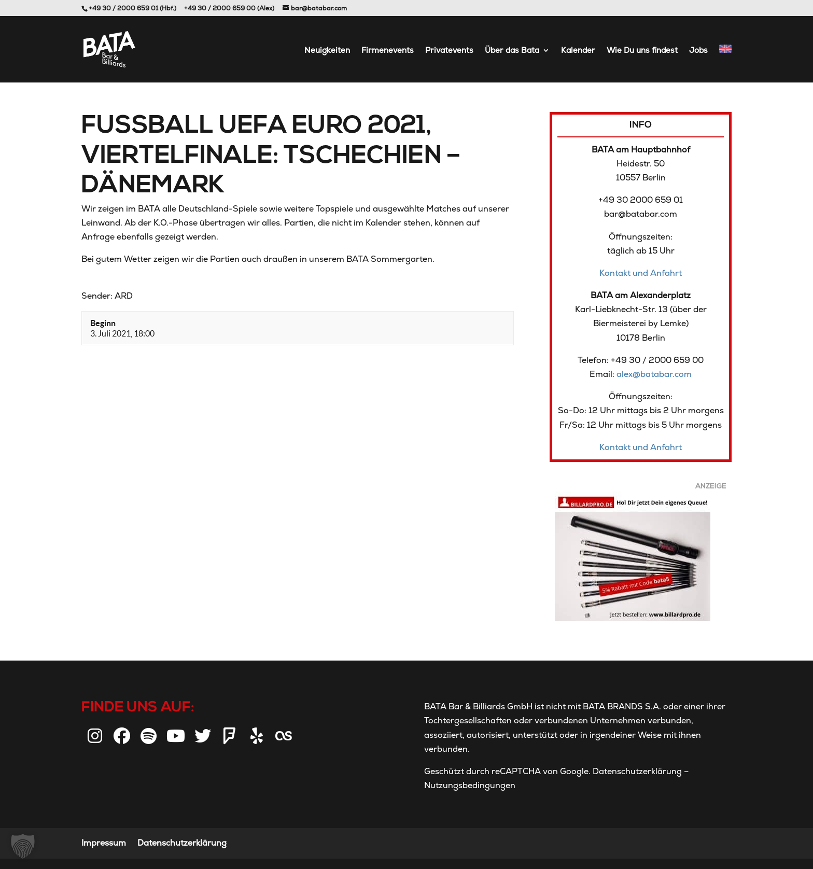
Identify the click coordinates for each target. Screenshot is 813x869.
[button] (23, 846)
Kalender (578, 51)
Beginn (103, 323)
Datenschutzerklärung (637, 771)
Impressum (103, 842)
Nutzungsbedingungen (469, 785)
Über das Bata (512, 51)
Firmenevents (387, 51)
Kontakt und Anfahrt (640, 273)
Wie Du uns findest (642, 51)
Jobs (698, 51)
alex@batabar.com (654, 374)
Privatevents (449, 51)
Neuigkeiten (327, 51)
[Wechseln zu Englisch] (725, 63)
